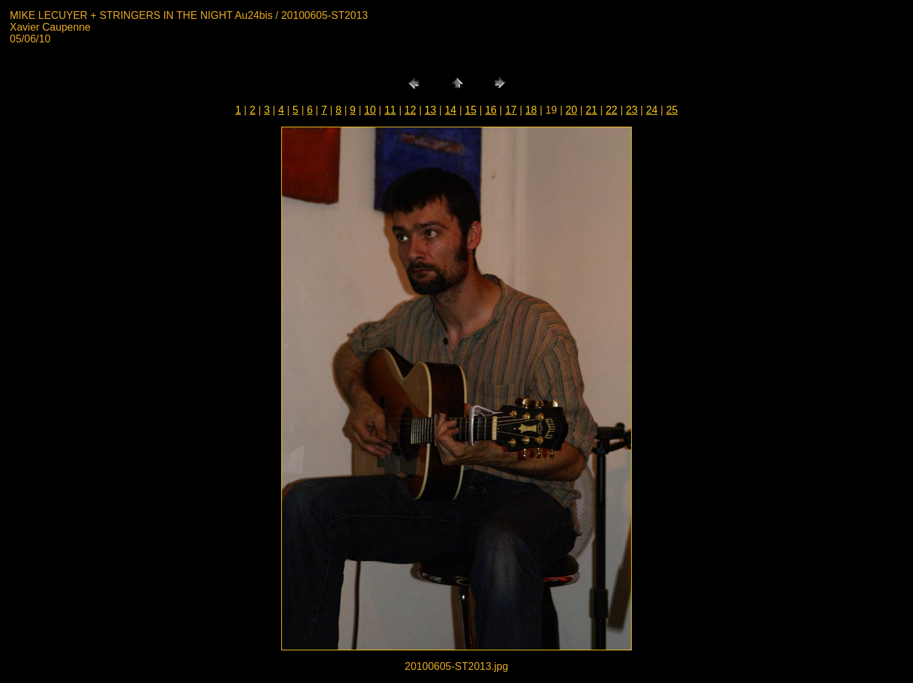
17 (511, 110)
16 (491, 110)
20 (572, 110)
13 (431, 110)
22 (611, 110)
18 (531, 110)
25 (672, 110)
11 (390, 110)
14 (450, 110)
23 (632, 110)
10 (370, 110)
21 (591, 110)
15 (470, 110)
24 (652, 110)
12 (410, 110)
